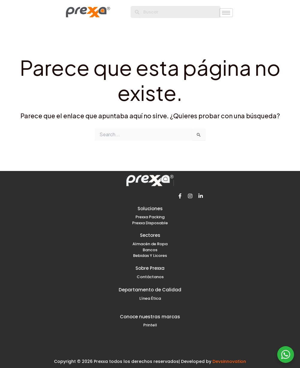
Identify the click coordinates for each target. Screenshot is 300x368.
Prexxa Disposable (150, 223)
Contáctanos (150, 277)
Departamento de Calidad (150, 290)
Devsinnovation (229, 361)
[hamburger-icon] (226, 12)
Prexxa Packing (150, 217)
